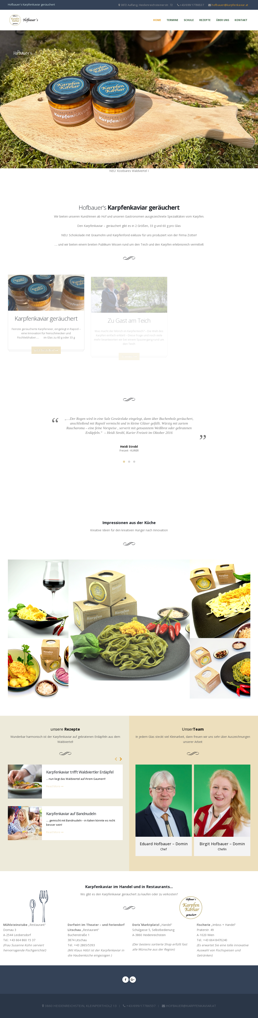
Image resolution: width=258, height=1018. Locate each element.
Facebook (125, 979)
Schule (189, 20)
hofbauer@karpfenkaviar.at (230, 5)
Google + (133, 979)
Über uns (222, 20)
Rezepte (205, 20)
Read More (55, 786)
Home (157, 20)
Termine (172, 20)
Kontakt (241, 20)
